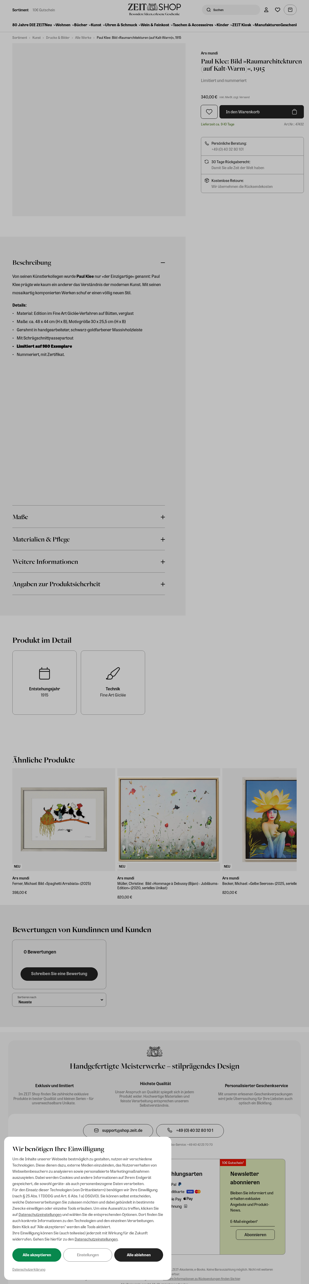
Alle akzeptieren (37, 1255)
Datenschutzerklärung (28, 1269)
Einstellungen (88, 1255)
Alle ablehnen (139, 1255)
